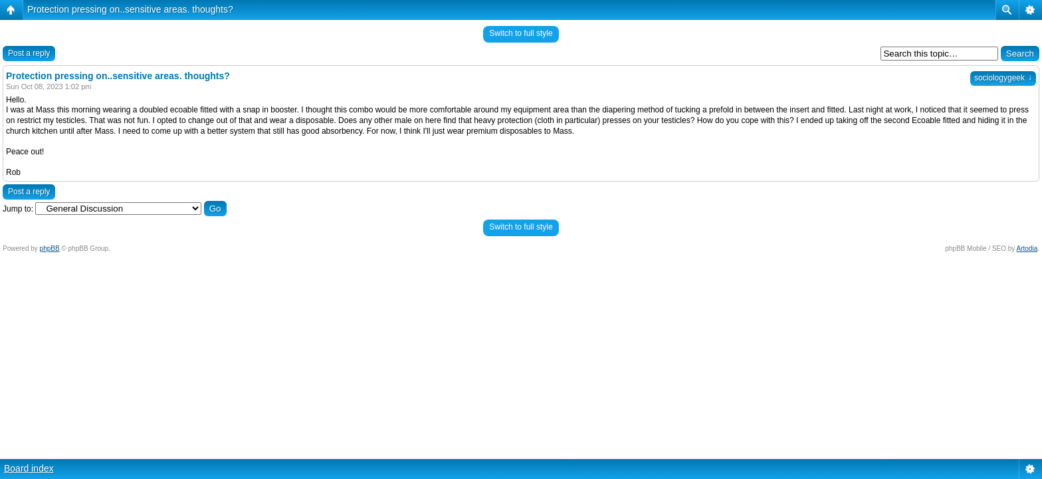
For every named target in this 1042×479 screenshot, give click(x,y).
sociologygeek (1003, 77)
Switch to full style (520, 33)
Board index (29, 468)
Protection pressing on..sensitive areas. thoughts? (130, 9)
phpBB (50, 248)
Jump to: (18, 209)
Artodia (1027, 248)
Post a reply (29, 53)
